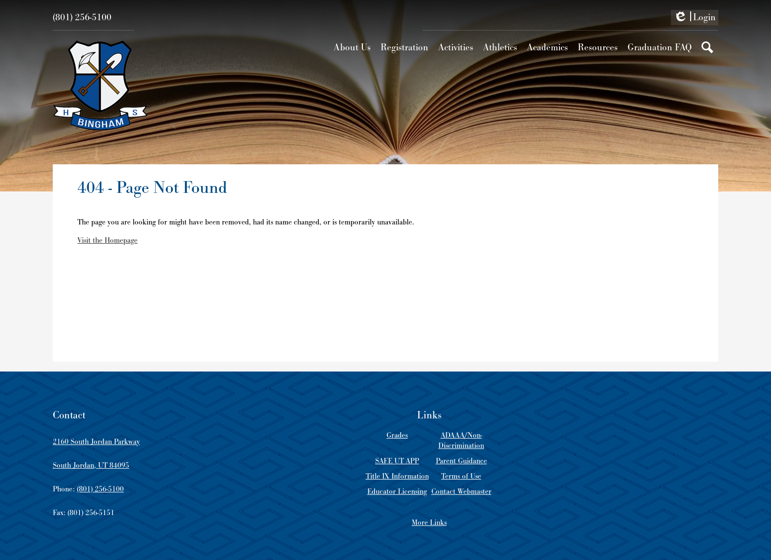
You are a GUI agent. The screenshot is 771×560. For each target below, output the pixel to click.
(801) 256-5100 (82, 17)
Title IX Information (397, 476)
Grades (397, 435)
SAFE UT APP (397, 461)
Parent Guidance (461, 461)
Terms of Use (461, 476)
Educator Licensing (397, 491)
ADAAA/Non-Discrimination (461, 440)
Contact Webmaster (461, 491)
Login (694, 18)
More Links (429, 523)
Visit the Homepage (107, 240)
